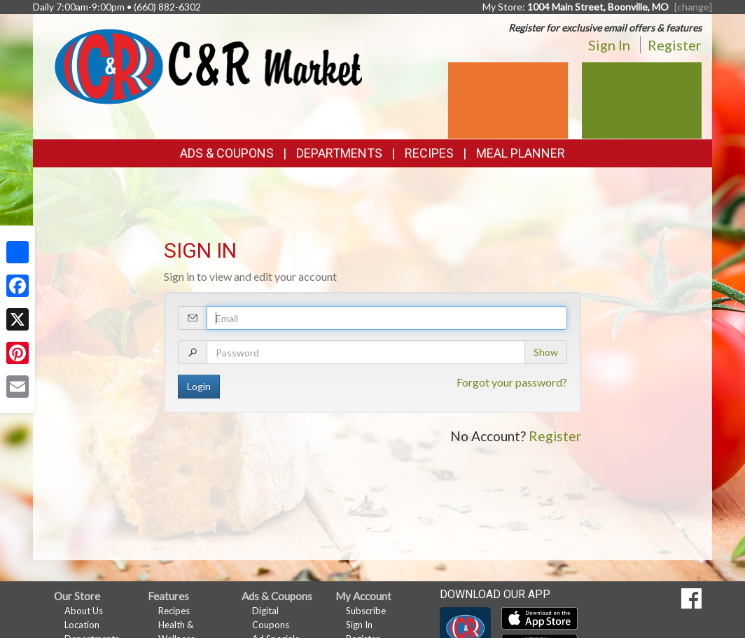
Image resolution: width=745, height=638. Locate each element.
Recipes (429, 153)
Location (81, 624)
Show (546, 352)
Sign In (609, 44)
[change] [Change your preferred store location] (693, 7)
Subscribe (366, 610)
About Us (83, 610)
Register (675, 44)
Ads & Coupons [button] (227, 153)
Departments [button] (339, 153)
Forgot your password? (512, 382)
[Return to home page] (208, 65)
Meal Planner (520, 153)
